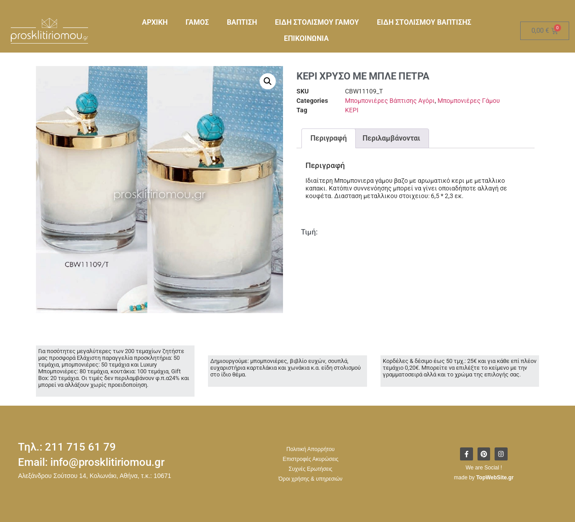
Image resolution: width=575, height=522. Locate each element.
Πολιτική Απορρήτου (310, 449)
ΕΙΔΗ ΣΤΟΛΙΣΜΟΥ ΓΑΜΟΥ (317, 22)
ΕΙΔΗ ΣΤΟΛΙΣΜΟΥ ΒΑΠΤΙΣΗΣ (424, 22)
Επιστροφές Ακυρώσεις (310, 459)
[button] (268, 81)
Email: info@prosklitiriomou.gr (91, 462)
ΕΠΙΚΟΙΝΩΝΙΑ (306, 38)
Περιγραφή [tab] (328, 138)
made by (484, 478)
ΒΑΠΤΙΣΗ (242, 22)
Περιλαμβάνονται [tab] (391, 138)
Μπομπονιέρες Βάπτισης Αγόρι (390, 100)
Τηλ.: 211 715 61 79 (67, 447)
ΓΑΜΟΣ (197, 22)
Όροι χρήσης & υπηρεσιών (310, 479)
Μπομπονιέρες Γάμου (469, 100)
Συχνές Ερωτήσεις (310, 469)
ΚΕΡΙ (351, 110)
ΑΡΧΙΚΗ (155, 22)
